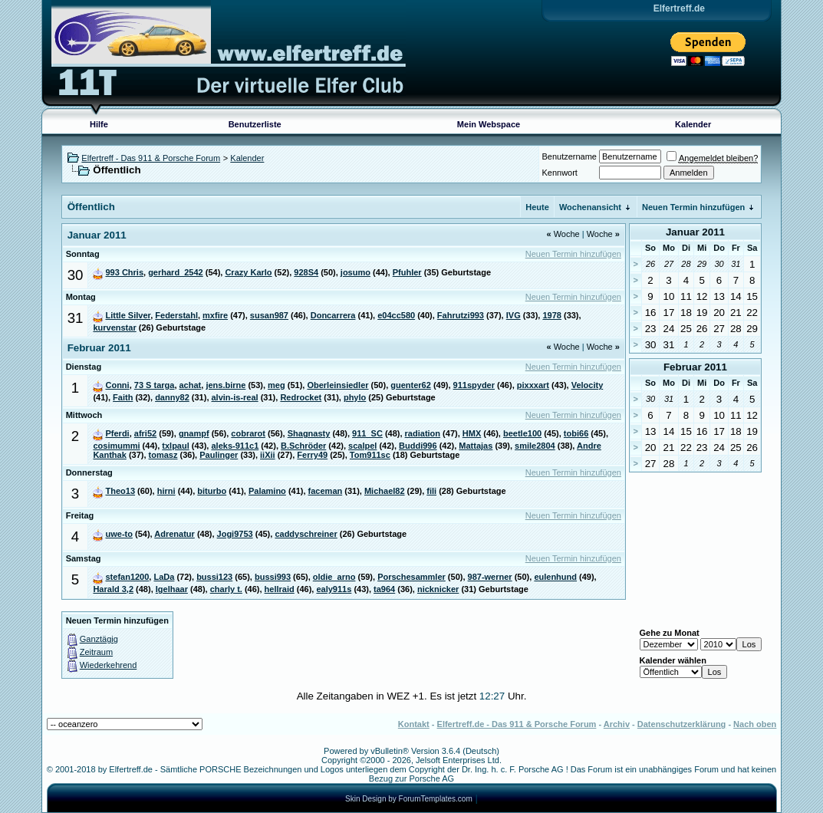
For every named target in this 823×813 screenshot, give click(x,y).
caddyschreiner (306, 533)
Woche (562, 234)
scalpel (362, 445)
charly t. (226, 589)
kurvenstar (114, 327)
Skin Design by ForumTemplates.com (408, 799)
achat (190, 385)
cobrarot (248, 433)
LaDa (163, 576)
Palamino (267, 490)
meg (276, 385)
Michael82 (384, 490)
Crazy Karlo (248, 272)
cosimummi (116, 445)
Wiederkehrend (108, 665)
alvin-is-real (235, 397)
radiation (422, 433)
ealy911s (333, 589)
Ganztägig (99, 638)
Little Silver (127, 315)
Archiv (617, 724)
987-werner (490, 576)
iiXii (267, 454)
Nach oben (754, 724)
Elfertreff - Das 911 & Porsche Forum (150, 158)
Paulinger (218, 454)
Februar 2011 (695, 367)
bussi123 (214, 576)
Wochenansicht (590, 207)
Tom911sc (370, 454)
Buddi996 (418, 445)
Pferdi (117, 433)
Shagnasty (309, 433)
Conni (117, 385)
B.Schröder (303, 445)
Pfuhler (407, 272)
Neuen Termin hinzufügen (693, 207)
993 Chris (124, 272)
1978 (551, 315)
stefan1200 (127, 576)
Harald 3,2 (113, 589)
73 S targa (154, 385)
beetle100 (522, 433)
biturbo (211, 490)
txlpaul (175, 445)
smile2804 (535, 445)
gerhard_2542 (175, 272)
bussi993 (273, 576)
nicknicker (438, 589)
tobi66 (576, 433)
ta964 (384, 589)
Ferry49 (312, 454)
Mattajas (475, 445)
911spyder (474, 385)
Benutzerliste (255, 124)
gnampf (194, 433)
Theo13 (120, 490)
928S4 (306, 272)
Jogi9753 (235, 533)
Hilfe (99, 124)
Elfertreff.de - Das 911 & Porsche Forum (517, 724)
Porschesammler (411, 576)
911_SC (367, 433)
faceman (325, 490)
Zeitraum (96, 652)
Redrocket (300, 397)
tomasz (163, 454)
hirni (166, 490)
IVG (513, 315)
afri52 (145, 433)
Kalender (693, 124)
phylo (355, 397)
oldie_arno (334, 576)
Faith (123, 397)
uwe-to (118, 533)
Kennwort (559, 172)
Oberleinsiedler (337, 385)
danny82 (172, 397)
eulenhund (555, 576)
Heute (537, 207)
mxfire (215, 315)
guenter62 (410, 385)
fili (431, 490)
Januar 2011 (695, 232)
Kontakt (414, 724)
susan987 (269, 315)
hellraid (280, 589)
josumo (355, 272)
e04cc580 (396, 315)
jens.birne (225, 385)
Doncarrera (333, 315)
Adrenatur (174, 533)
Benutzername (569, 156)
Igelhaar (172, 589)
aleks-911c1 (234, 445)
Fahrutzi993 (460, 315)
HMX (472, 433)
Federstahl (176, 315)
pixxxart (533, 385)
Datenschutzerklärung (681, 724)
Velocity (587, 385)
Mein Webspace (488, 124)
